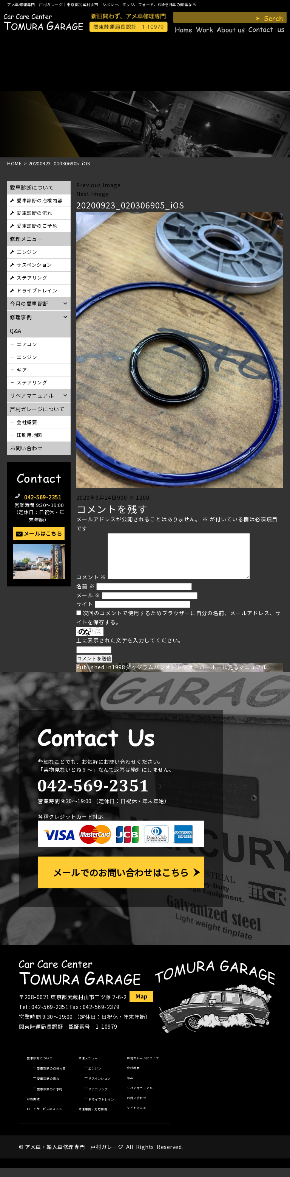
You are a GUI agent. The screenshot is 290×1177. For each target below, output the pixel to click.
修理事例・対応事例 (93, 1118)
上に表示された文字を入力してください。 (130, 649)
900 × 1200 (133, 497)
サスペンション (34, 264)
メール (88, 604)
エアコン (27, 344)
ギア (22, 369)
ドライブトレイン (37, 290)
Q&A (130, 1087)
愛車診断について (32, 187)
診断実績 (33, 1108)
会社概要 (27, 422)
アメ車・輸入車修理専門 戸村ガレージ (74, 1156)
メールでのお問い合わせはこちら (121, 881)
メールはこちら (43, 533)
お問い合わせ (26, 448)
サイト (84, 613)
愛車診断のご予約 (37, 225)
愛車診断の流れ (34, 212)
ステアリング (32, 277)
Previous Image (98, 185)
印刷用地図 (29, 434)
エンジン (27, 251)
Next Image (92, 193)
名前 (85, 595)
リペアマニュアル (140, 1097)
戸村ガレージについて (37, 409)
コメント (91, 586)
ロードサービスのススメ (44, 1118)
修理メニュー (26, 239)
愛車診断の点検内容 (40, 200)
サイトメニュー (138, 1117)
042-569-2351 (42, 497)
